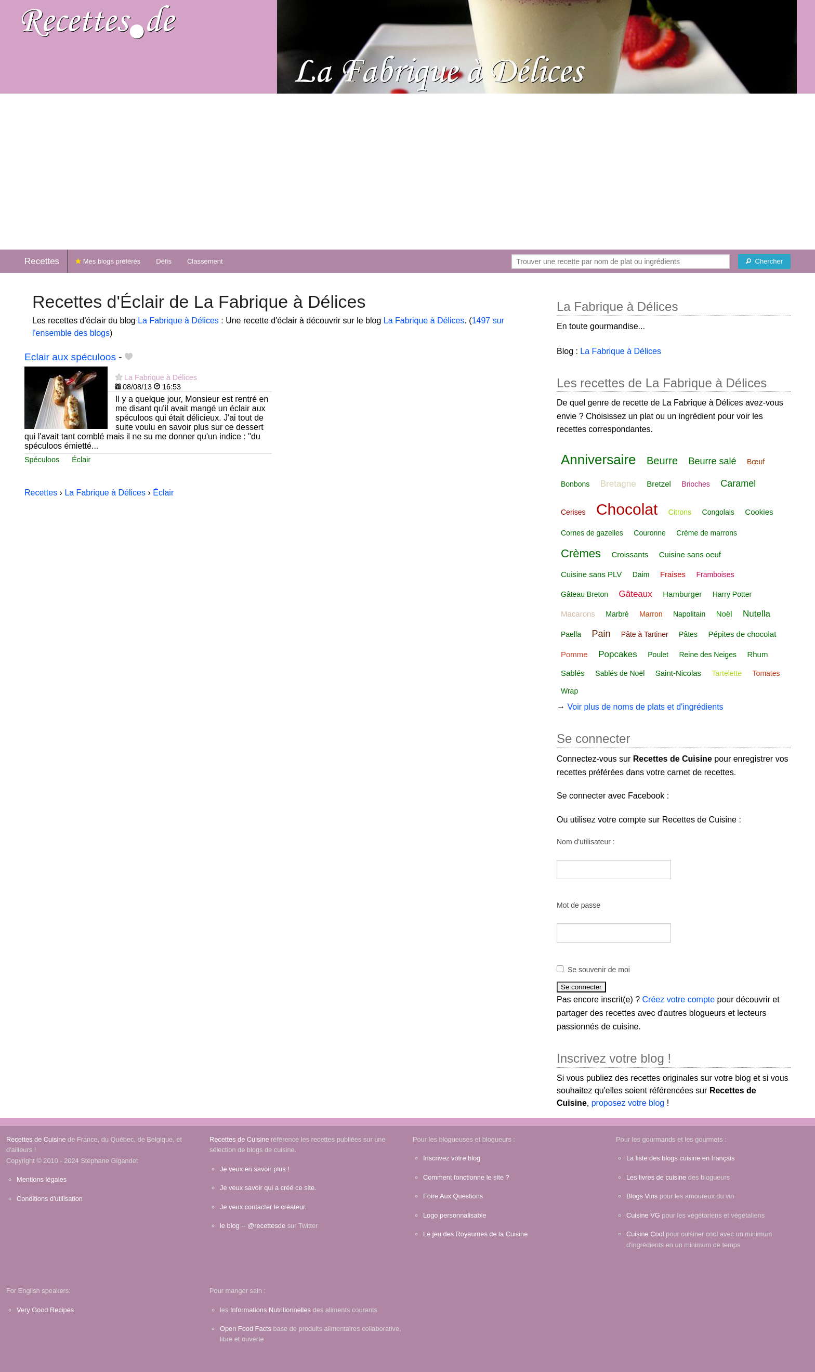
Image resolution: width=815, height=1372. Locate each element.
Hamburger (682, 594)
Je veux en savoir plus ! (255, 1169)
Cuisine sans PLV (591, 574)
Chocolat (627, 509)
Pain (600, 634)
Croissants (629, 554)
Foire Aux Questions (453, 1196)
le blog (230, 1226)
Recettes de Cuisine (36, 1139)
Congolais (718, 512)
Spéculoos (41, 459)
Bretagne (618, 484)
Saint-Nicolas (678, 673)
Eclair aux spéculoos (70, 356)
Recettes (41, 261)
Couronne (650, 533)
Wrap (569, 691)
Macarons (578, 613)
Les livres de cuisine (656, 1177)
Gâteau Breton (584, 594)
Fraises (673, 574)
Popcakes (617, 654)
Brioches (695, 484)
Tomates (766, 673)
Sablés (573, 673)
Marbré (617, 614)
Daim (641, 574)
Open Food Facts (245, 1328)
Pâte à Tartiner (644, 634)
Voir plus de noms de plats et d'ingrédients (645, 706)
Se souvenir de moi (599, 969)
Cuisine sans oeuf (690, 554)
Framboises (715, 574)
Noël (724, 613)
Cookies (759, 511)
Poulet (658, 654)
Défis (164, 261)
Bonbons (575, 484)
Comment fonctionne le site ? (466, 1177)
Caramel (738, 483)
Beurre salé (712, 461)
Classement (205, 261)
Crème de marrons (706, 533)
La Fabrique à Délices (178, 320)
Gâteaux (635, 594)
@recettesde (266, 1226)
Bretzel (659, 483)
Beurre (662, 460)
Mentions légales (42, 1179)
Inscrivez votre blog (451, 1158)
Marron (650, 614)
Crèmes (581, 553)
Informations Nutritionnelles (270, 1310)
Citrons (679, 512)
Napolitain (689, 614)
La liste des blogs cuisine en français (680, 1158)
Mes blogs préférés (107, 261)
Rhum (757, 654)
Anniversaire (598, 459)
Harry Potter (732, 594)
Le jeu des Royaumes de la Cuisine (475, 1234)
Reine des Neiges (708, 654)
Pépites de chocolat (742, 634)
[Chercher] (764, 261)
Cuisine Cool (645, 1234)
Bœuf (756, 462)
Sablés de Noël (620, 673)
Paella (571, 634)
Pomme (574, 654)
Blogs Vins (642, 1196)
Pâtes (688, 634)
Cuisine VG (643, 1215)
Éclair (81, 459)
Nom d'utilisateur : (586, 842)
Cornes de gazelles (592, 533)
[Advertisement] (407, 171)
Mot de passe (578, 905)
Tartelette (727, 673)
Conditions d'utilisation (50, 1199)
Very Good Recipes (45, 1310)
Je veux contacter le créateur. (263, 1207)
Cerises (573, 512)
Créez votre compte (678, 999)
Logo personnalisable (455, 1215)
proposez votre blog (628, 1103)
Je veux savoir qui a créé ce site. (268, 1188)
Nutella (756, 614)
